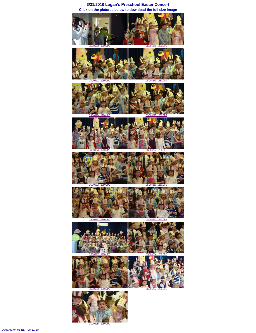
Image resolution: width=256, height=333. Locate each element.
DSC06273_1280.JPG (156, 80)
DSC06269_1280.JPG (100, 45)
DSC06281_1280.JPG (100, 218)
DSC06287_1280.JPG (156, 288)
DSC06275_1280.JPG (156, 114)
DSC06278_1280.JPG (100, 184)
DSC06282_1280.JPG (156, 218)
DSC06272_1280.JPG (100, 80)
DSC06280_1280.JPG (156, 184)
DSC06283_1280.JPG (100, 253)
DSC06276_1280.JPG (100, 149)
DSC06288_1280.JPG (100, 323)
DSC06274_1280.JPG (100, 114)
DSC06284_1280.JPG (156, 253)
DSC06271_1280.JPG (156, 45)
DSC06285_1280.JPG (100, 288)
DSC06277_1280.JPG (156, 149)
